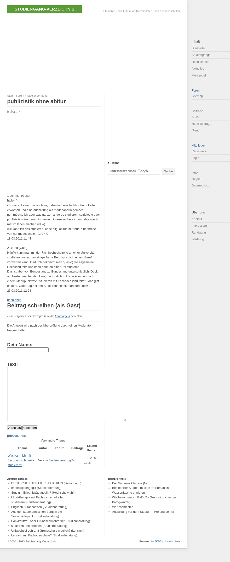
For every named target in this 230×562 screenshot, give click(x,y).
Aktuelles (198, 68)
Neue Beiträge (201, 123)
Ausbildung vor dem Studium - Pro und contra (143, 522)
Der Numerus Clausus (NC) (131, 494)
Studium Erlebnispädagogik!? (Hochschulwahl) (43, 503)
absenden (30, 438)
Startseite (198, 48)
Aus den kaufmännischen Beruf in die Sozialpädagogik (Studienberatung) (36, 525)
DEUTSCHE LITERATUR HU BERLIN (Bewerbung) (46, 494)
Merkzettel (199, 75)
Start (10, 95)
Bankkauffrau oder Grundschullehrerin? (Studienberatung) (50, 532)
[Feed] (196, 130)
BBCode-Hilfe (17, 446)
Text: (12, 364)
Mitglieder (198, 145)
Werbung (198, 239)
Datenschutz (200, 185)
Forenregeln (62, 316)
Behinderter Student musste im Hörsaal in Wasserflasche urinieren (140, 501)
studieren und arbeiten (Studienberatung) (39, 536)
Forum (20, 95)
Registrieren (200, 151)
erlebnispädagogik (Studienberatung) (36, 499)
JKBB (158, 552)
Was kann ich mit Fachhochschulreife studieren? (21, 471)
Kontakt (197, 219)
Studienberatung (37, 95)
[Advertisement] (63, 50)
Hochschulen (200, 62)
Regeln (196, 178)
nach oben (14, 300)
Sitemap (197, 96)
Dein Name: (20, 344)
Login (195, 158)
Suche (196, 117)
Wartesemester (122, 517)
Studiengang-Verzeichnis (44, 9)
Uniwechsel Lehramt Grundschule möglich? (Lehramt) (48, 541)
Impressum (199, 225)
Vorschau (14, 438)
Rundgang (199, 232)
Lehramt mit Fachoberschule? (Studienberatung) (44, 546)
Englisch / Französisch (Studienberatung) (39, 517)
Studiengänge (201, 55)
